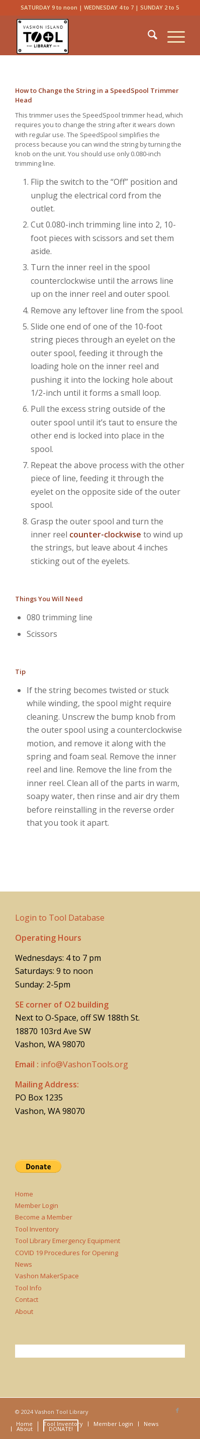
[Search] (147, 35)
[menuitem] (147, 35)
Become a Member (43, 1217)
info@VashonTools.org (84, 1064)
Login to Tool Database (60, 917)
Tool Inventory (37, 1229)
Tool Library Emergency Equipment (67, 1240)
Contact (26, 1299)
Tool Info (28, 1287)
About (24, 1311)
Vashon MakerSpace (47, 1275)
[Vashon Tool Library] (83, 35)
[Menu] (171, 35)
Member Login (36, 1205)
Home (24, 1193)
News (23, 1264)
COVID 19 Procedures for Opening (66, 1252)
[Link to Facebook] (177, 1410)
